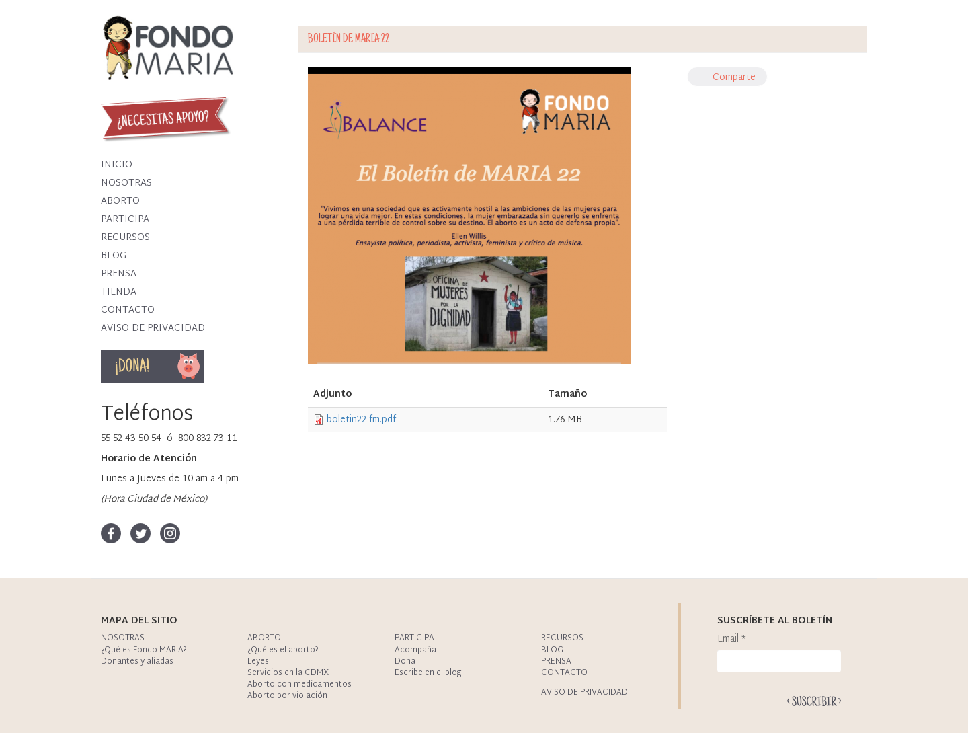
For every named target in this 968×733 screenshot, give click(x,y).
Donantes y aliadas (137, 661)
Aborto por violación (287, 696)
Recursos (125, 237)
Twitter (140, 533)
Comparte (734, 77)
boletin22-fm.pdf (361, 420)
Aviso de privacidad (153, 328)
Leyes (258, 661)
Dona (189, 366)
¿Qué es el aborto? (283, 650)
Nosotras (126, 183)
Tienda (118, 292)
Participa (125, 219)
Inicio (116, 165)
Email (731, 639)
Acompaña (415, 650)
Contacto (128, 310)
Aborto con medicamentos (299, 684)
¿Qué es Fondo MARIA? (144, 650)
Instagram (170, 533)
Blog (113, 255)
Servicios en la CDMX (288, 673)
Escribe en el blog (428, 673)
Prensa (118, 274)
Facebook (111, 533)
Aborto (120, 201)
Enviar (814, 701)
